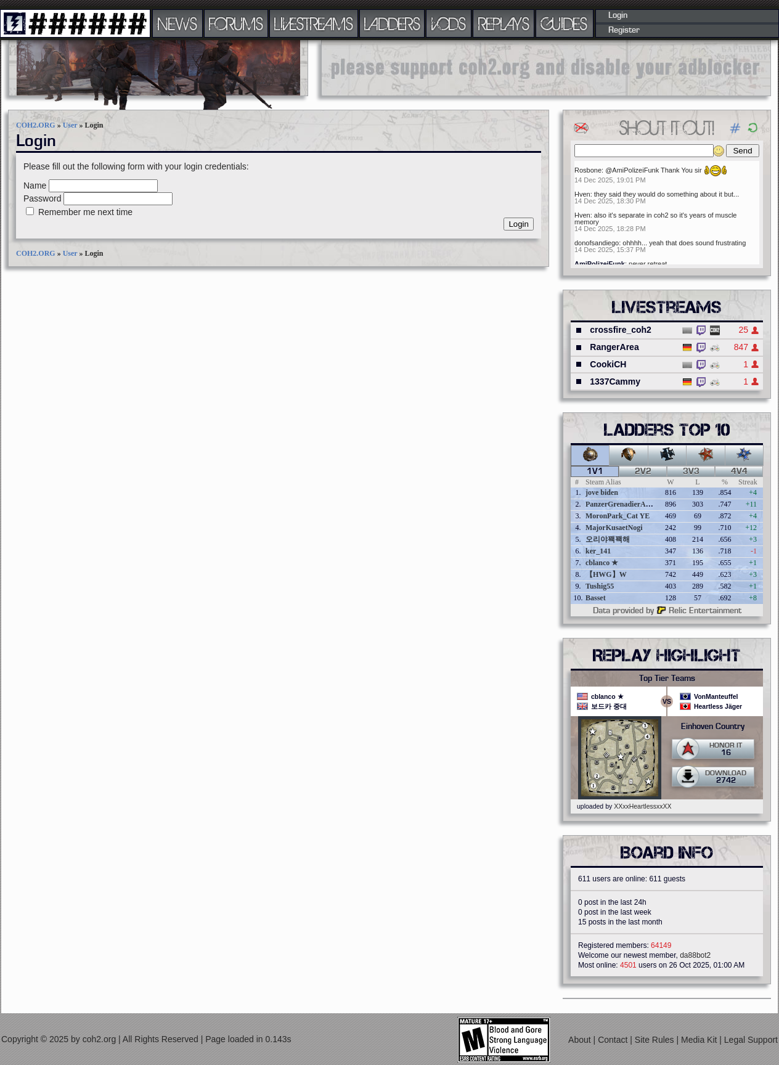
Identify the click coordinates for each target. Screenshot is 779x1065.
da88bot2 (695, 955)
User (70, 125)
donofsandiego (596, 243)
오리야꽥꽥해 (607, 539)
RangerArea (614, 347)
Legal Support (751, 1039)
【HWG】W (606, 574)
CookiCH (608, 364)
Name (34, 185)
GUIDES (564, 23)
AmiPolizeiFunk (599, 263)
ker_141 (598, 551)
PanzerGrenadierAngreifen (628, 504)
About (580, 1039)
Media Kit (700, 1039)
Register (624, 30)
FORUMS (236, 23)
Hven (582, 194)
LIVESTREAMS (313, 23)
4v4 (739, 471)
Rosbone (588, 170)
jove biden (601, 492)
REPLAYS (503, 23)
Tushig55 (599, 586)
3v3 (691, 471)
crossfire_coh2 (620, 330)
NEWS (177, 23)
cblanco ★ (601, 562)
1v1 (595, 471)
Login (617, 15)
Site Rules (656, 1039)
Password (42, 198)
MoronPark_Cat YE (617, 516)
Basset (595, 598)
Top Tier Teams (667, 678)
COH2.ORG (35, 125)
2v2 (643, 471)
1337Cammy (615, 381)
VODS (448, 23)
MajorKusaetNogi (614, 527)
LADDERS (392, 23)
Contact (614, 1039)
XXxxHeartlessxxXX (642, 806)
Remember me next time (85, 212)
